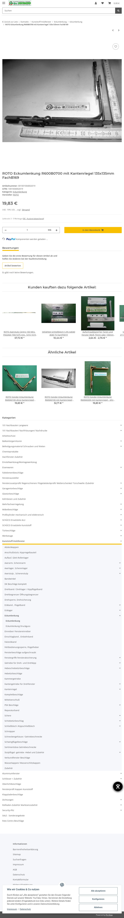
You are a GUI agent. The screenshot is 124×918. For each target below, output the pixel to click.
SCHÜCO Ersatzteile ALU (13, 520)
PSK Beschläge (11, 705)
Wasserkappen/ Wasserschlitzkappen (22, 763)
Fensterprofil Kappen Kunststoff (17, 789)
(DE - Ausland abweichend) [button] (33, 218)
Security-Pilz (8, 810)
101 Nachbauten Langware (15, 425)
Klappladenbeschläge (12, 794)
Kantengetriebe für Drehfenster (20, 684)
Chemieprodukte (10, 451)
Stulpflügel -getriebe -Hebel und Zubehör (24, 752)
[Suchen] (58, 11)
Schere (8, 715)
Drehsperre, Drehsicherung (18, 599)
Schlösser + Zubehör (12, 778)
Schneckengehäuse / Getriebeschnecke (23, 736)
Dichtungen (7, 799)
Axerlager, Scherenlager (16, 568)
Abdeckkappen (12, 547)
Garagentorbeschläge (12, 488)
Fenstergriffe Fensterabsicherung (20, 657)
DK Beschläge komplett (16, 584)
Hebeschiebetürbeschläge (17, 668)
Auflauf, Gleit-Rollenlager (17, 557)
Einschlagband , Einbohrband (19, 636)
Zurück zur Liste (11, 21)
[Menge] (27, 230)
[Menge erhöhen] (56, 230)
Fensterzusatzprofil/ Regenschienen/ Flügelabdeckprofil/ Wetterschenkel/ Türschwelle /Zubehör (48, 483)
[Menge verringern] (5, 230)
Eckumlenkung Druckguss (18, 626)
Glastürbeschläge (10, 493)
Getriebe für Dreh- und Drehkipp (20, 663)
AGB (15, 869)
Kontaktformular (21, 879)
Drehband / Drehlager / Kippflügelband (23, 589)
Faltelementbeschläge (12, 472)
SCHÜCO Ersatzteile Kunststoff (16, 525)
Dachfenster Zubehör (12, 457)
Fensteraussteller (10, 478)
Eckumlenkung (20, 191)
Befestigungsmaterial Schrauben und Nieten (23, 446)
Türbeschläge (8, 530)
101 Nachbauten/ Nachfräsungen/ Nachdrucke (24, 430)
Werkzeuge (7, 535)
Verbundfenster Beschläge (17, 757)
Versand (26, 209)
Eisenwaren (7, 467)
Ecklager (9, 610)
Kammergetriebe (13, 678)
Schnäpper (10, 731)
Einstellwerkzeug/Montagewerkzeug (19, 462)
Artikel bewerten (13, 265)
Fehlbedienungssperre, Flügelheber (22, 647)
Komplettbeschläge (14, 694)
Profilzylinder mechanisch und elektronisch (23, 514)
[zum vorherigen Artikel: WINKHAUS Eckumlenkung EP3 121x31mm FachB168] (113, 30)
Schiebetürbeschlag (14, 720)
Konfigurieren (98, 899)
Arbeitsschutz (8, 435)
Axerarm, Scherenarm (15, 563)
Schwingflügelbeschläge (16, 742)
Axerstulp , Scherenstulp (16, 573)
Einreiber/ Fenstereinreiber (18, 631)
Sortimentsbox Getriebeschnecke (20, 747)
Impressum (12, 909)
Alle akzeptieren (98, 891)
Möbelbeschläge (10, 509)
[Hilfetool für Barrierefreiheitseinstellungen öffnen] (118, 786)
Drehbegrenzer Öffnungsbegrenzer (21, 594)
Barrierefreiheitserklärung (25, 849)
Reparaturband (12, 710)
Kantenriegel (11, 689)
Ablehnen (98, 907)
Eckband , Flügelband (15, 605)
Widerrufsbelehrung (22, 884)
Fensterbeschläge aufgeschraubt (20, 652)
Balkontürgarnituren (12, 441)
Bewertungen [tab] (10, 248)
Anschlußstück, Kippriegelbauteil (20, 552)
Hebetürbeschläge (13, 673)
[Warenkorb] (114, 3)
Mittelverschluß (12, 699)
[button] (96, 3)
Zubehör (9, 768)
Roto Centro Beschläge (13, 820)
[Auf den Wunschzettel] (116, 46)
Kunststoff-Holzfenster (13, 541)
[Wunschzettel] (102, 3)
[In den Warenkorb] (4, 39)
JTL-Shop (109, 915)
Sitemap (17, 854)
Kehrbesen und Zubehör (14, 499)
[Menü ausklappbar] (3, 2)
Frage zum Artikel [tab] (33, 248)
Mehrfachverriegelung (13, 504)
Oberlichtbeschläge (11, 784)
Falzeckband (10, 642)
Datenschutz (25, 909)
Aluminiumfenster (11, 773)
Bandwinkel (10, 578)
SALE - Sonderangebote (13, 815)
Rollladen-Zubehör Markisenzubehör (20, 805)
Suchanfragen (19, 859)
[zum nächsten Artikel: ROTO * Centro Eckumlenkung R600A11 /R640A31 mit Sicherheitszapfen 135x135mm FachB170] (119, 30)
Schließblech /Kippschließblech (20, 726)
